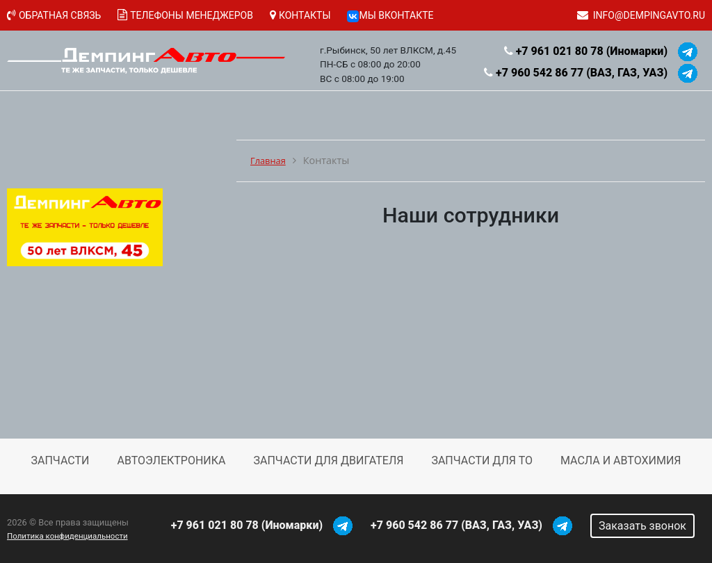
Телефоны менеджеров (191, 15)
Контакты (305, 15)
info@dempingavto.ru (649, 15)
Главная (268, 160)
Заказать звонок (642, 525)
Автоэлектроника (171, 460)
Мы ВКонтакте (390, 15)
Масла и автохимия (620, 460)
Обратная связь (60, 15)
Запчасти (60, 460)
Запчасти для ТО (482, 460)
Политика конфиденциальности (67, 536)
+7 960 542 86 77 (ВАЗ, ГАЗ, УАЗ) (582, 72)
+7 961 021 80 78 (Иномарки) (592, 51)
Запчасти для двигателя (328, 460)
